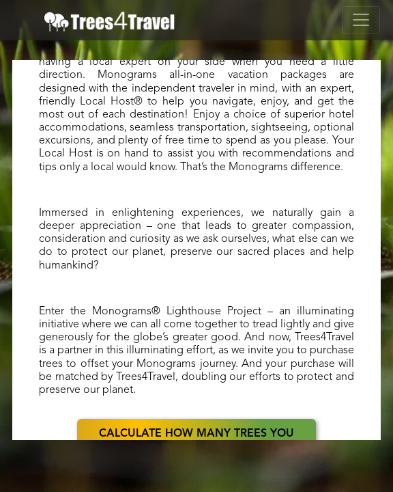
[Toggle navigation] (361, 19)
